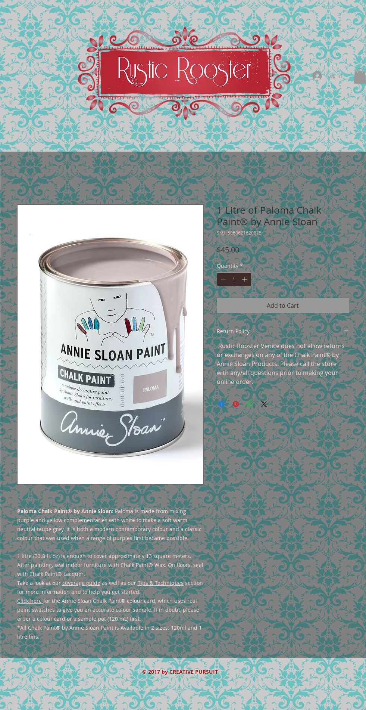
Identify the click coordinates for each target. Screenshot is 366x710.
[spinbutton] (234, 279)
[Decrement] (222, 279)
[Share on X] (264, 404)
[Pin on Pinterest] (235, 404)
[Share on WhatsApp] (249, 404)
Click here (29, 600)
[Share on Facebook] (221, 404)
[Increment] (245, 279)
